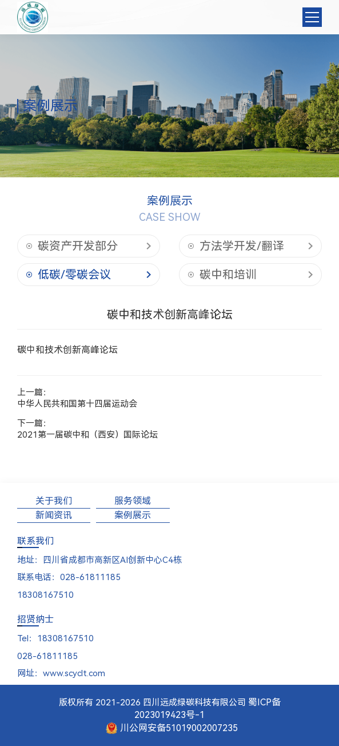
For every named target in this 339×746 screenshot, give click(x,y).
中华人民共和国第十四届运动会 (77, 404)
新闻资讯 (53, 515)
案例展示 (132, 515)
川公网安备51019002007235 (172, 728)
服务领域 (132, 500)
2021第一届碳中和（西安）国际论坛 (87, 435)
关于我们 (53, 500)
